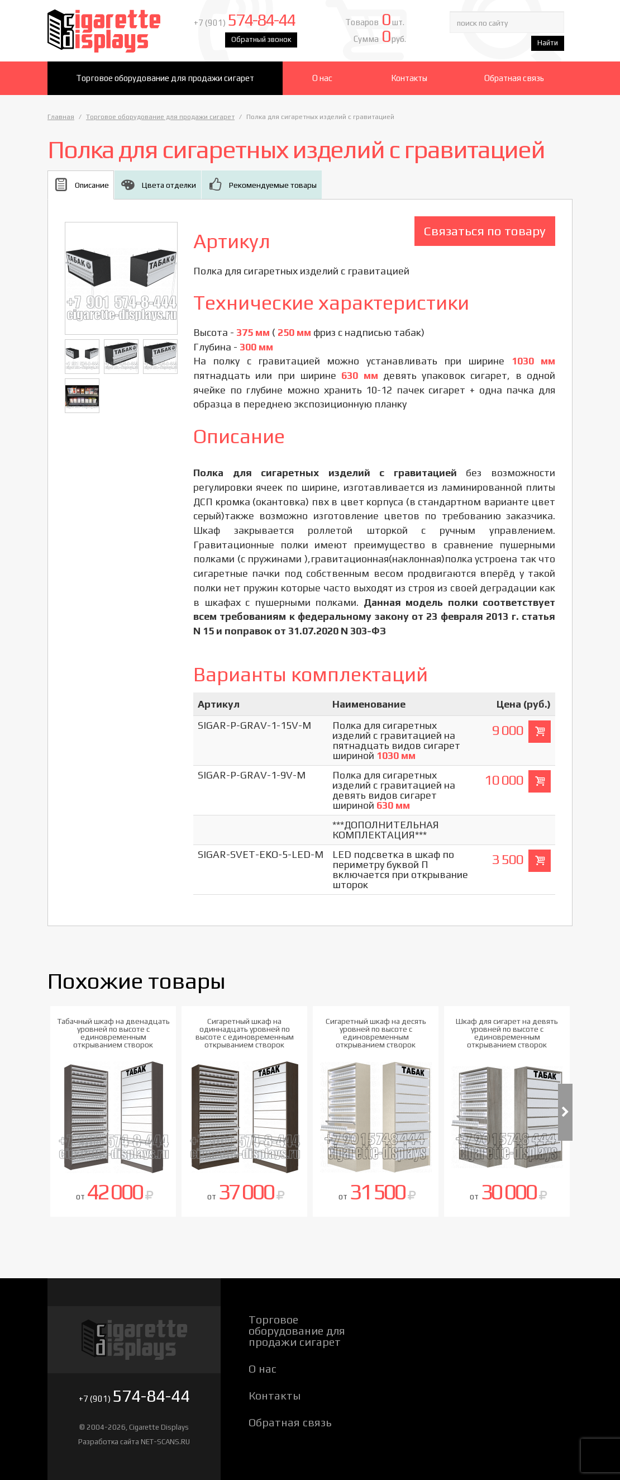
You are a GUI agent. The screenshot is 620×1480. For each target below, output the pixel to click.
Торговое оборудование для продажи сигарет (165, 78)
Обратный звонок (261, 39)
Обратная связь (514, 78)
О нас (322, 78)
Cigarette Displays (113, 30)
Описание (92, 185)
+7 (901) (244, 22)
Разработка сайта (108, 1442)
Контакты (409, 78)
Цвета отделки (169, 185)
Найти (547, 43)
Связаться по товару (485, 230)
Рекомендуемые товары (273, 185)
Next (565, 1112)
